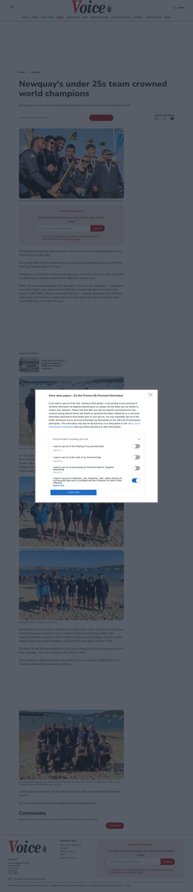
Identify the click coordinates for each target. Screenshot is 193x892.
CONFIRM (73, 492)
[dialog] (96, 446)
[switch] (136, 446)
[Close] (152, 396)
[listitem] (96, 439)
